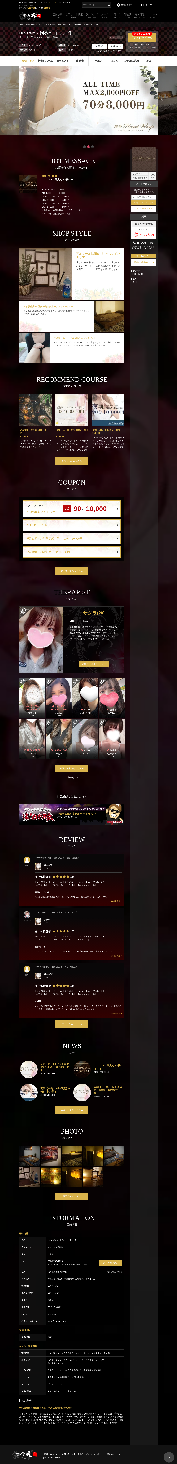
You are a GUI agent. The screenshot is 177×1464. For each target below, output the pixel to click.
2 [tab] (88, 137)
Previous (15, 100)
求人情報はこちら (116, 38)
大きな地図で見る (114, 1272)
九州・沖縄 (52, 2)
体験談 (127, 16)
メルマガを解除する (144, 208)
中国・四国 (62, 2)
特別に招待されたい (144, 262)
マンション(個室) (44, 37)
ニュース (153, 16)
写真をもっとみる (72, 1196)
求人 (68, 2)
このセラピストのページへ (93, 664)
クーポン (106, 16)
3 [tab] (92, 137)
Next (161, 100)
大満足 (38, 1001)
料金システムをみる (72, 461)
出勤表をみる (72, 777)
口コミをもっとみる (72, 1024)
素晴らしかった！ (43, 892)
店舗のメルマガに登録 (143, 203)
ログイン (147, 3)
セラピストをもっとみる (72, 768)
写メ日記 (139, 16)
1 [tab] (84, 137)
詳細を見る (116, 901)
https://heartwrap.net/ (57, 1321)
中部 (34, 2)
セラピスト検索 (74, 16)
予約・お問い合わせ (142, 36)
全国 (21, 2)
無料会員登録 (125, 3)
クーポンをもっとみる (72, 571)
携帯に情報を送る (140, 178)
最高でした (40, 947)
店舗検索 (58, 16)
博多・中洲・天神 (27, 37)
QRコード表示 (152, 176)
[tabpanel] (88, 100)
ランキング (92, 16)
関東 (26, 2)
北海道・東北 (42, 2)
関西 (30, 2)
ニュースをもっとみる (72, 1110)
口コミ (117, 16)
